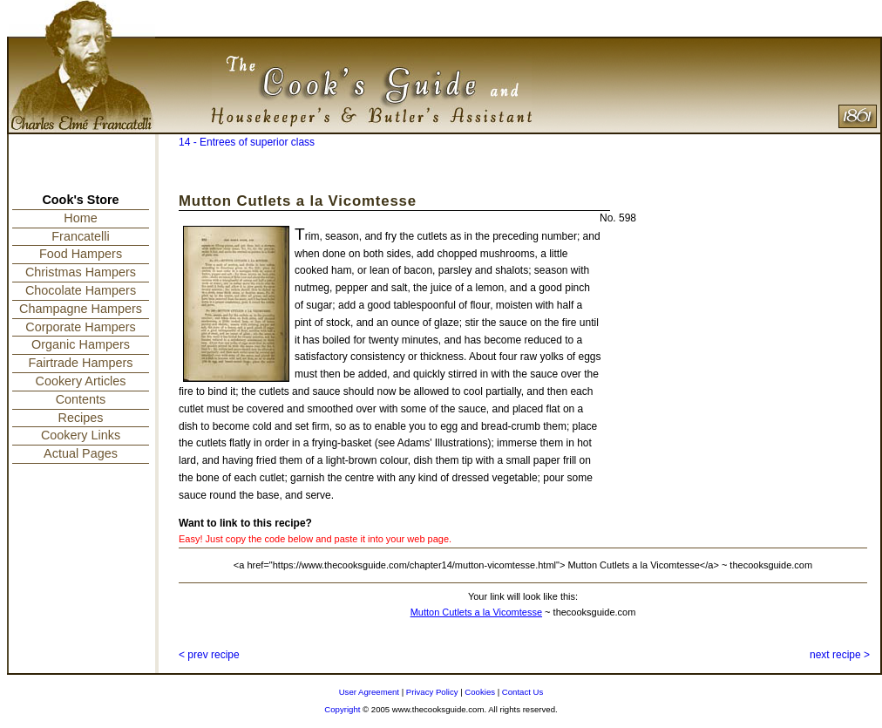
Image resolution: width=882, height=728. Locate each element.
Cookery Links (80, 435)
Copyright (342, 709)
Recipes (81, 418)
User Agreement (369, 692)
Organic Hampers (80, 344)
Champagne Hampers (80, 309)
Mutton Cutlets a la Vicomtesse (476, 612)
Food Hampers (80, 254)
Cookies (480, 692)
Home (80, 218)
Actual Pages (81, 453)
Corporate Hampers (80, 327)
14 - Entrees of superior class (247, 142)
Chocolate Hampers (80, 290)
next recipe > (840, 655)
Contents (81, 399)
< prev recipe (209, 655)
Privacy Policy (432, 692)
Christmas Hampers (80, 272)
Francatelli (80, 236)
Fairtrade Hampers (81, 363)
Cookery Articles (81, 381)
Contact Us (522, 692)
